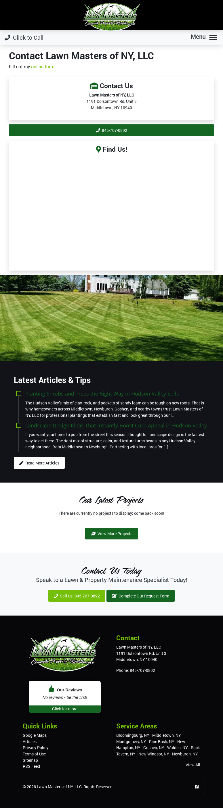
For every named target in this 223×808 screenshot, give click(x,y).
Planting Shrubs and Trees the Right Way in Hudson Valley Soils (102, 393)
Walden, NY (177, 747)
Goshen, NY (153, 747)
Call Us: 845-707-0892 (77, 596)
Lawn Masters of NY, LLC (59, 786)
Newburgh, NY (185, 754)
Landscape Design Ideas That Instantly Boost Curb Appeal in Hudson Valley (116, 425)
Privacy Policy (35, 747)
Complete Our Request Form (140, 596)
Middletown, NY (166, 735)
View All (193, 764)
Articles (30, 741)
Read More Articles (39, 463)
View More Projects (111, 533)
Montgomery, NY (131, 741)
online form (42, 67)
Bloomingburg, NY (132, 735)
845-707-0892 (111, 130)
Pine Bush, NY (161, 741)
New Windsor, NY (153, 754)
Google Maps (35, 735)
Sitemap (30, 760)
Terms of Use (34, 754)
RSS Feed (31, 766)
